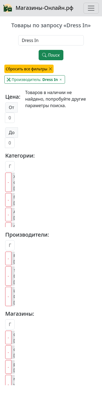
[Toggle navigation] (91, 8)
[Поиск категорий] (10, 166)
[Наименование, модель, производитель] (51, 40)
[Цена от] (10, 118)
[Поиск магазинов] (10, 324)
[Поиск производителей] (10, 245)
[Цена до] (10, 143)
